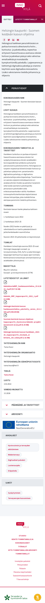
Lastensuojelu (14, 465)
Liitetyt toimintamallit (26, 19)
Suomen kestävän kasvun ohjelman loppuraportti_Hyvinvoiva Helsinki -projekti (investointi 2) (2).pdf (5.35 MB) (22, 322)
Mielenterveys (14, 454)
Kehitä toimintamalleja (22, 539)
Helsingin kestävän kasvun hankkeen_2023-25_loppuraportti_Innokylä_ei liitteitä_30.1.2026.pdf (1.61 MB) (22, 335)
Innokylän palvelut (22, 561)
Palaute (22, 568)
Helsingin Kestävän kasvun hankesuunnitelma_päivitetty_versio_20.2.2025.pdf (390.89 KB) (22, 309)
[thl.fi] (17, 597)
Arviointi (14, 414)
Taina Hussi (8, 375)
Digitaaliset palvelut (16, 460)
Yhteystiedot (22, 565)
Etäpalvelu (12, 471)
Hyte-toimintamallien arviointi (22, 550)
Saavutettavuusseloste (22, 575)
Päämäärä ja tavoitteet (22, 405)
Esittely (7, 19)
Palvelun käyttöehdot (22, 572)
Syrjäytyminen (14, 493)
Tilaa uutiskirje (22, 579)
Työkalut (22, 546)
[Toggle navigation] (3, 6)
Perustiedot (16, 88)
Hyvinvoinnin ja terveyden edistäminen (19, 447)
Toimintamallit (22, 553)
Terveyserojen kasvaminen (19, 498)
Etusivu (22, 535)
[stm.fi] (37, 597)
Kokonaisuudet (22, 543)
